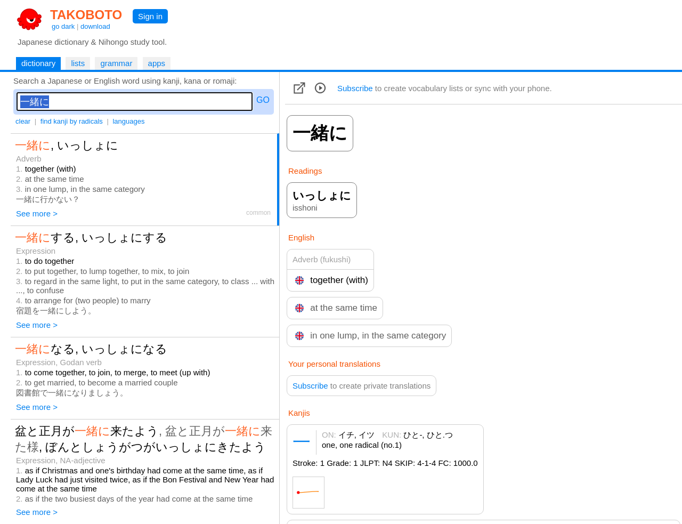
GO (263, 99)
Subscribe (355, 88)
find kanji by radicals (71, 121)
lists (78, 63)
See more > (37, 213)
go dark (63, 26)
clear (22, 121)
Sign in (150, 16)
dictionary (38, 63)
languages (128, 121)
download (95, 26)
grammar (116, 63)
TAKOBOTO (86, 14)
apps (157, 63)
